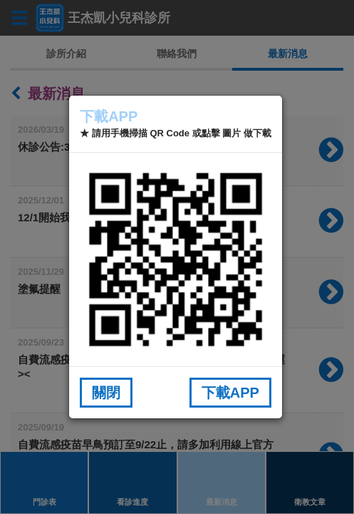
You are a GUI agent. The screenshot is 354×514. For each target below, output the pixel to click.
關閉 (106, 392)
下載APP (230, 392)
